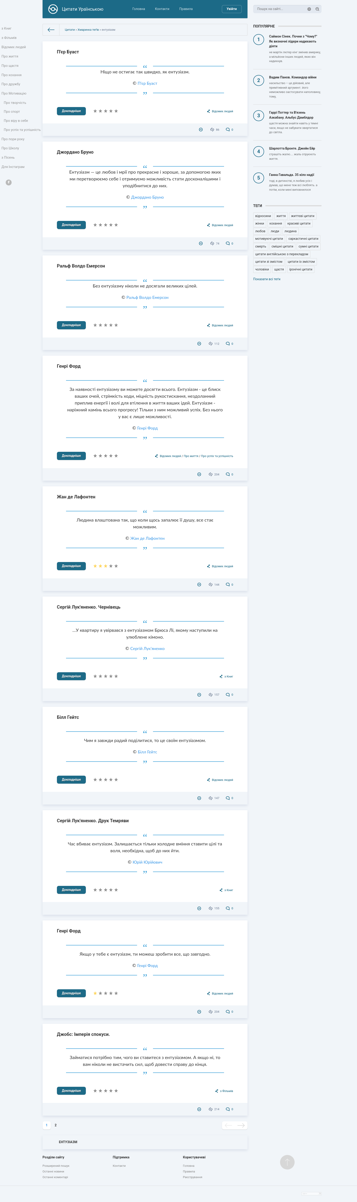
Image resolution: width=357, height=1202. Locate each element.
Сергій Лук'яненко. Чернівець (88, 607)
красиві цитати (298, 223)
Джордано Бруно (75, 152)
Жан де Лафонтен (76, 497)
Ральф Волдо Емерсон (81, 266)
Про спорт (12, 118)
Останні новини (53, 1171)
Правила (186, 9)
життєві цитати (302, 216)
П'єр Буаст (68, 52)
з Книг (7, 29)
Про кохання (12, 79)
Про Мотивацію (14, 99)
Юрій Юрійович (147, 862)
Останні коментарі (55, 1177)
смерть (260, 246)
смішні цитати (282, 246)
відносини (263, 216)
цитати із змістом (301, 262)
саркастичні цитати (303, 239)
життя (281, 216)
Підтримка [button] (121, 1157)
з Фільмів (9, 39)
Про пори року (13, 153)
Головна (138, 9)
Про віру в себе (16, 128)
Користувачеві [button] (194, 1157)
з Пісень (8, 173)
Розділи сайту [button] (53, 1157)
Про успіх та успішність (14, 140)
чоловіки (262, 269)
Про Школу (10, 163)
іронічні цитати (300, 269)
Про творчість (15, 109)
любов (260, 231)
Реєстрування (192, 1177)
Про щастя (10, 69)
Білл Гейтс (68, 717)
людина (291, 231)
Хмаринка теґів (88, 29)
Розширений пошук (56, 1165)
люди (275, 231)
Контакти (162, 9)
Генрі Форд (69, 366)
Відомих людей (14, 49)
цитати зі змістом (268, 262)
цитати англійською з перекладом (281, 254)
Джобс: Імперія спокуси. (83, 1034)
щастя (279, 269)
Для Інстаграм (13, 183)
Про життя (10, 59)
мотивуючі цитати (269, 239)
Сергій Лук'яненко (147, 648)
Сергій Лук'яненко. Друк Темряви (93, 820)
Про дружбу (11, 89)
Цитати (70, 29)
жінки (259, 223)
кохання (276, 223)
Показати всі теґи (266, 279)
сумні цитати (309, 246)
